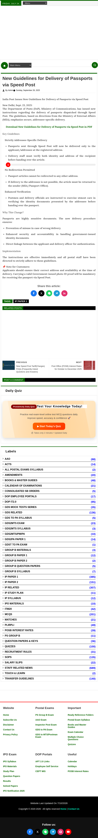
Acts (8, 464)
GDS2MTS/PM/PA (15, 534)
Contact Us (8, 729)
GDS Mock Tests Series (21, 507)
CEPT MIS (40, 771)
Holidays (72, 766)
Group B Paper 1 (16, 555)
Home (6, 715)
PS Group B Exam (44, 715)
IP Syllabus (13, 598)
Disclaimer (8, 724)
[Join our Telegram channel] (53, 832)
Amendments (13, 475)
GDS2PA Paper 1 (15, 539)
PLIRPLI (9, 625)
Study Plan (8, 771)
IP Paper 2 (11, 582)
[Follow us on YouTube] (68, 832)
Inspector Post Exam (46, 724)
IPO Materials (14, 603)
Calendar (72, 761)
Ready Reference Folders (81, 715)
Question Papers (11, 776)
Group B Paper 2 (16, 560)
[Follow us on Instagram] (61, 832)
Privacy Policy (10, 734)
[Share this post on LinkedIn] (64, 293)
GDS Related (13, 512)
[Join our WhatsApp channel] (45, 832)
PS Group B (12, 635)
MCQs (8, 614)
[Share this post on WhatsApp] (49, 293)
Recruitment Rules (18, 651)
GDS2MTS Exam (14, 523)
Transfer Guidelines (19, 678)
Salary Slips (14, 662)
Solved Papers (10, 786)
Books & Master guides (21, 480)
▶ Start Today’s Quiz (49, 426)
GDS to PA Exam (43, 729)
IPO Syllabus (9, 761)
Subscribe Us (10, 720)
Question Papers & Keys (21, 641)
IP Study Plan (14, 593)
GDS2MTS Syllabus (18, 528)
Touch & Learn (15, 673)
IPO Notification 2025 (14, 791)
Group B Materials (18, 550)
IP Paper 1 (21, 301)
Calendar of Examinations (23, 485)
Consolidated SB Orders (22, 491)
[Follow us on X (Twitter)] (38, 832)
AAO (7, 459)
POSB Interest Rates (19, 630)
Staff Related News (19, 668)
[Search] (95, 65)
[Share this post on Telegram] (57, 293)
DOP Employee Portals (21, 496)
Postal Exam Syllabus (79, 720)
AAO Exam (40, 720)
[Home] (4, 65)
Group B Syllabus (17, 571)
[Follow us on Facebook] (30, 832)
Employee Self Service (46, 766)
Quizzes (10, 646)
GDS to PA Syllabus (18, 518)
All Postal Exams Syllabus (24, 469)
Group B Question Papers (22, 566)
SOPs (8, 657)
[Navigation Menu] (35, 3)
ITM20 (8, 609)
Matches (11, 619)
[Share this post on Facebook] (34, 293)
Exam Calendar (75, 732)
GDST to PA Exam (16, 544)
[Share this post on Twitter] (41, 293)
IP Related (12, 587)
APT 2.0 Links (42, 761)
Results (7, 781)
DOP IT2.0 (10, 501)
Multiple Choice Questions (76, 738)
